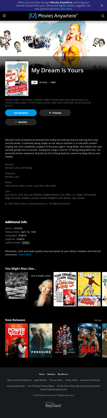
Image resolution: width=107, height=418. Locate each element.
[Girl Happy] (89, 289)
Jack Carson (11, 194)
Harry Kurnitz (11, 185)
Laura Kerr (39, 185)
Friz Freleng (26, 167)
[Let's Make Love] (40, 289)
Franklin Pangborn (48, 197)
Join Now (66, 9)
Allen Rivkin (50, 185)
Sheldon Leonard (29, 197)
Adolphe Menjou (51, 194)
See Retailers (21, 112)
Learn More (25, 254)
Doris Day (23, 194)
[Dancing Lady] (65, 289)
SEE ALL (98, 320)
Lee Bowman (35, 194)
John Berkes (65, 197)
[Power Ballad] (16, 340)
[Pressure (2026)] (40, 340)
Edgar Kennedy (12, 197)
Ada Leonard (78, 197)
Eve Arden (66, 194)
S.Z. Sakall (77, 194)
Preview (55, 112)
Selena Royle (89, 194)
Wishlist (21, 122)
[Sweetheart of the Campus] (16, 289)
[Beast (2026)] (89, 340)
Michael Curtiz (12, 167)
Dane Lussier (25, 185)
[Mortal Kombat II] (65, 340)
